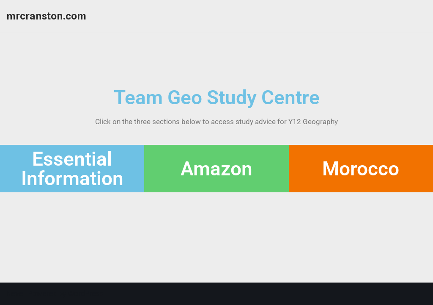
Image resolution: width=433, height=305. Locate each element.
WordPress (86, 293)
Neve (14, 293)
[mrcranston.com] (46, 16)
